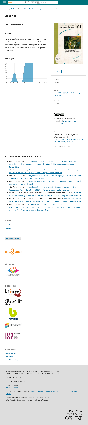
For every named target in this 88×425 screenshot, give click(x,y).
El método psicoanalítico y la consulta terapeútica (47, 170)
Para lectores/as (10, 353)
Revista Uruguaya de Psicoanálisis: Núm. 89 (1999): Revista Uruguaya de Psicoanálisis (48, 201)
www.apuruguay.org (14, 387)
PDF (58, 71)
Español (8, 228)
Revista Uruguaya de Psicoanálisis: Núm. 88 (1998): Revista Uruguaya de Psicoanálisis (48, 196)
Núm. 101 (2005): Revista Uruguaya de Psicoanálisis (37, 9)
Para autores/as (10, 356)
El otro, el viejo (34, 181)
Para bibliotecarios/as (12, 360)
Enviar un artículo (13, 239)
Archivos (14, 9)
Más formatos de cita (62, 146)
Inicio (6, 9)
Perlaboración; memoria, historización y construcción (49, 187)
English (7, 225)
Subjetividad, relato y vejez (39, 176)
